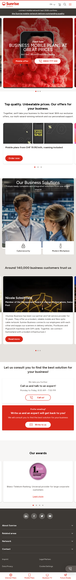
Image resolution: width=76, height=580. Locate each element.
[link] (38, 13)
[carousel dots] (35, 91)
